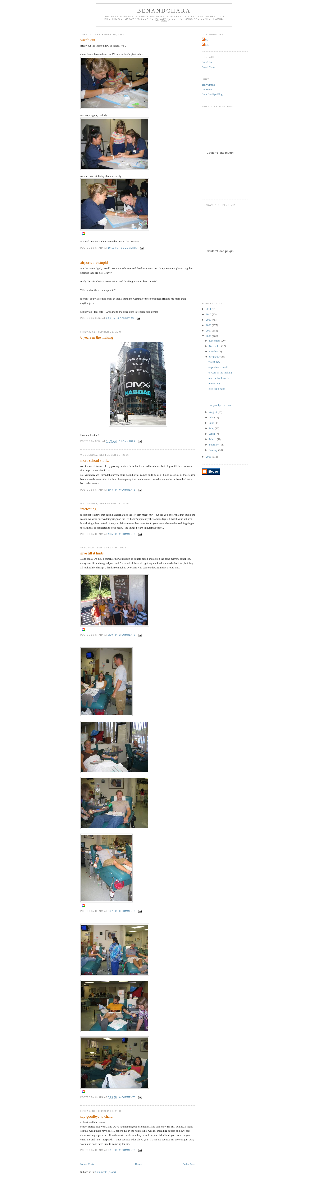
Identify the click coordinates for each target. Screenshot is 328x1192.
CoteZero (207, 89)
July (211, 417)
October (214, 351)
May (212, 428)
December (215, 340)
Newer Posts (87, 1164)
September (215, 356)
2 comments (127, 534)
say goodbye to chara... (97, 1116)
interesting (88, 509)
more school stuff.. (94, 460)
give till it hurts (92, 553)
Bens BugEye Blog (212, 94)
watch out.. (88, 40)
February (214, 444)
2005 (209, 456)
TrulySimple (208, 84)
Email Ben (207, 62)
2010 (209, 314)
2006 (209, 336)
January (213, 450)
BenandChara (164, 11)
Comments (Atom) (105, 1171)
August (213, 412)
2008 (209, 325)
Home (138, 1164)
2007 (209, 330)
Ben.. (205, 39)
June (212, 422)
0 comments (129, 248)
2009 (209, 319)
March (213, 439)
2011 (209, 308)
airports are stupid (94, 263)
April (212, 433)
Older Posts (189, 1164)
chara (206, 44)
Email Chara (208, 67)
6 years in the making (96, 337)
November (215, 346)
